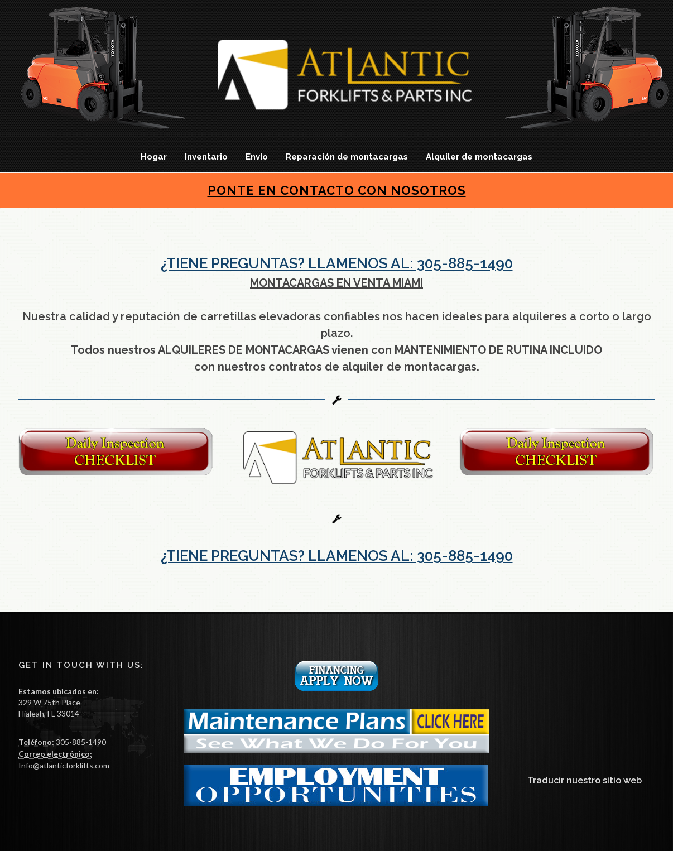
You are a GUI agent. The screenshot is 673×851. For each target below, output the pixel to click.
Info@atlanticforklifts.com (63, 765)
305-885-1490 (80, 742)
